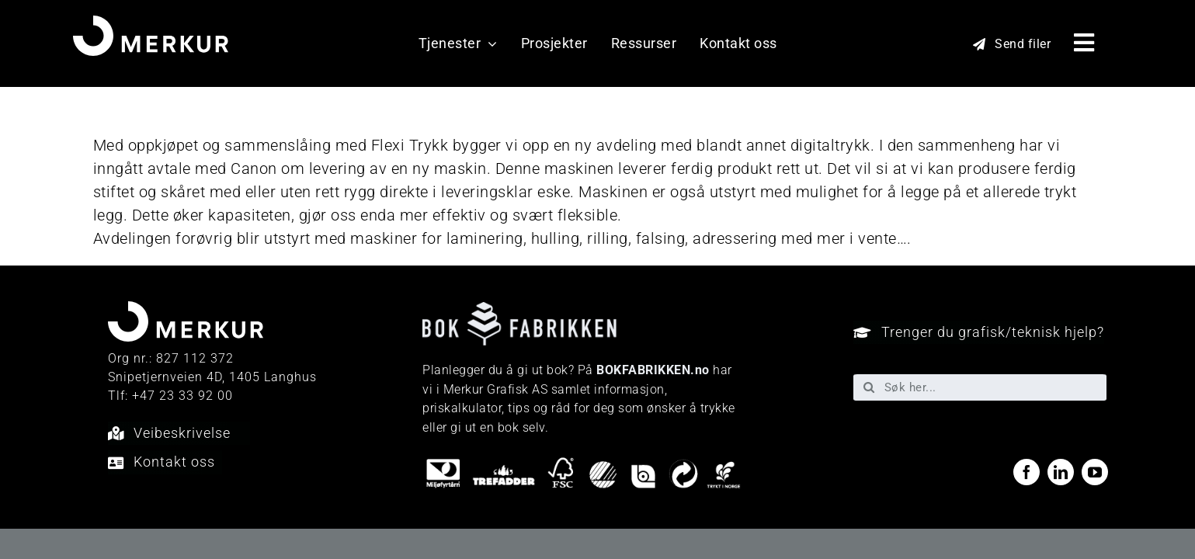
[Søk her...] (980, 387)
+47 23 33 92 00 (182, 395)
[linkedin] (1060, 472)
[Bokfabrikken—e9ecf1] (519, 309)
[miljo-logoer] (583, 463)
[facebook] (1026, 472)
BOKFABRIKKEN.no (653, 370)
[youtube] (1095, 472)
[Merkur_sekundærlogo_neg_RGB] (150, 23)
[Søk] (868, 387)
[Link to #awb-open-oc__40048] (1084, 42)
